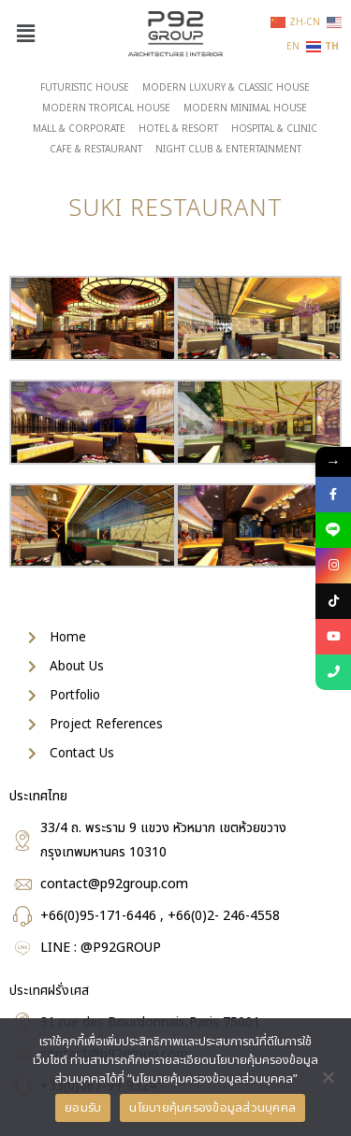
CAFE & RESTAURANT (96, 149)
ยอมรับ (83, 1108)
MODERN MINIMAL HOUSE (245, 108)
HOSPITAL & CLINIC (274, 129)
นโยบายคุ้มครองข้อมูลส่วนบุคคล (212, 1108)
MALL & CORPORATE (79, 129)
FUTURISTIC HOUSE (84, 87)
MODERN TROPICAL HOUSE (106, 108)
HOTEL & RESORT (178, 129)
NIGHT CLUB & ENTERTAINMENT (228, 149)
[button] (25, 34)
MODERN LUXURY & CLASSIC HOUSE (226, 87)
